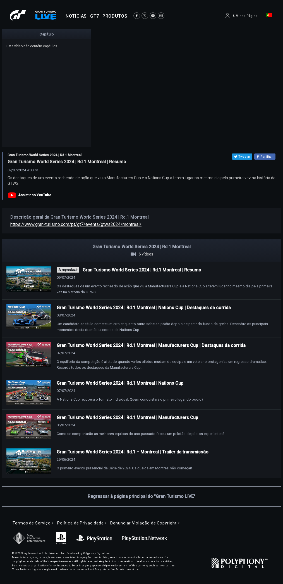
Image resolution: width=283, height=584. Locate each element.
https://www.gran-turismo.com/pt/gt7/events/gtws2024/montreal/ (76, 224)
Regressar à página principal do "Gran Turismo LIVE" (141, 496)
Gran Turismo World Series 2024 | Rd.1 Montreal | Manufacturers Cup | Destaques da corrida (151, 345)
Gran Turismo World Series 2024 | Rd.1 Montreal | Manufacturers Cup (127, 417)
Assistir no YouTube (34, 195)
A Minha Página (245, 16)
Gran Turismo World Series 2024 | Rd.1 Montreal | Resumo (142, 270)
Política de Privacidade (80, 523)
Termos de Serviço (32, 523)
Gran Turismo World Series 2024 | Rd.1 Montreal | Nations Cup (120, 383)
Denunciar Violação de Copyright (143, 523)
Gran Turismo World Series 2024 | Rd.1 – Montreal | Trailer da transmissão (132, 452)
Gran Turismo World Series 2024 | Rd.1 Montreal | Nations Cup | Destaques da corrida (144, 307)
